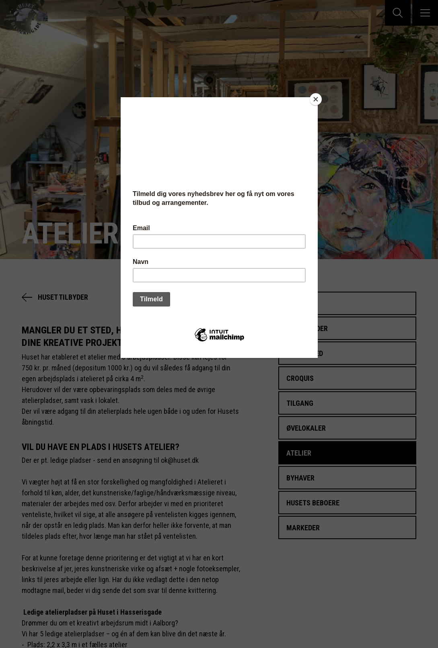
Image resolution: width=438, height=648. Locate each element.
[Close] (316, 99)
